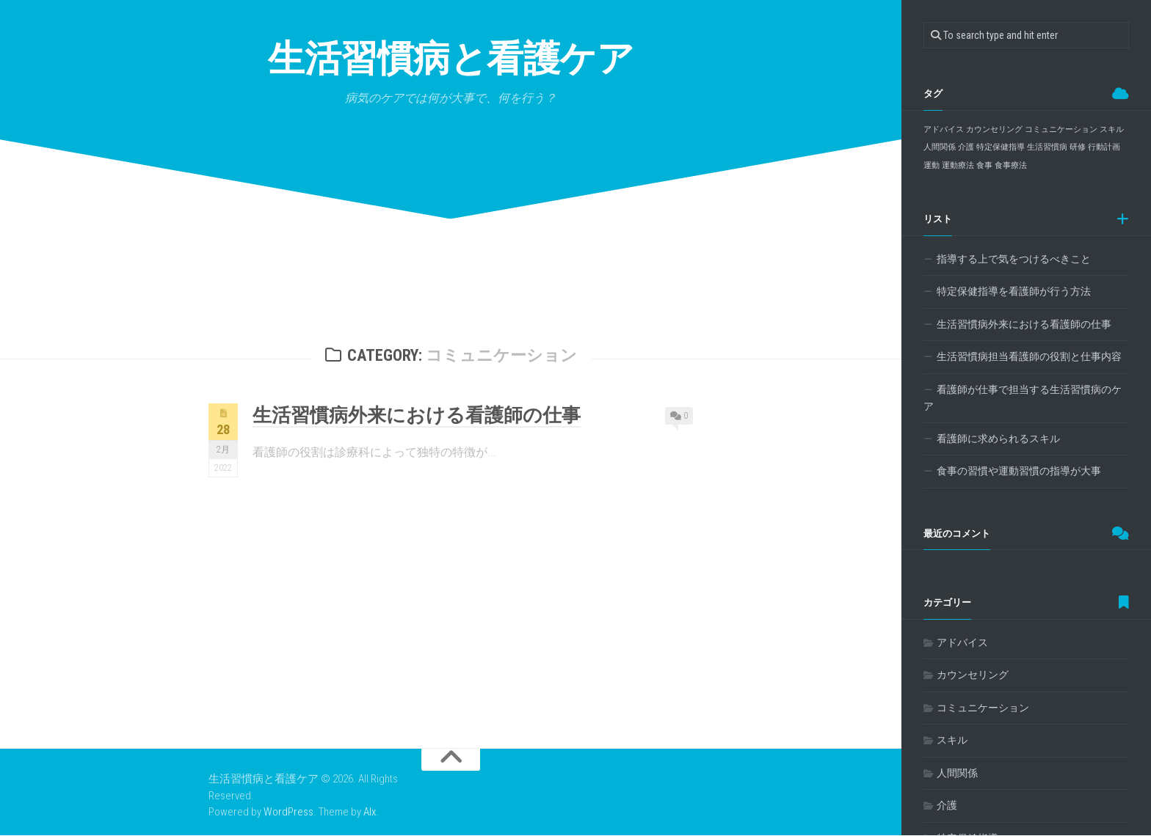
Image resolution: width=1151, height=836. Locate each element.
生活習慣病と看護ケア (451, 58)
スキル (952, 740)
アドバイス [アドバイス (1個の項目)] (943, 129)
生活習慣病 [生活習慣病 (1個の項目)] (1047, 147)
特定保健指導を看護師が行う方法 (1014, 291)
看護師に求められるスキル (998, 438)
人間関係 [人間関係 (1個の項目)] (939, 147)
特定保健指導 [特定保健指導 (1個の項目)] (1000, 147)
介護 (947, 805)
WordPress (288, 812)
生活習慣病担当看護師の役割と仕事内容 (1029, 356)
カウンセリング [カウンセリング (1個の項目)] (994, 129)
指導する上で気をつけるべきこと (1014, 259)
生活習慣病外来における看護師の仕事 (417, 416)
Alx (369, 812)
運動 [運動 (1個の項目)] (931, 165)
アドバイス (962, 642)
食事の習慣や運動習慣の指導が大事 (1019, 471)
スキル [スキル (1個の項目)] (1112, 129)
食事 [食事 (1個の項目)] (984, 165)
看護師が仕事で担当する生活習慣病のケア (1022, 398)
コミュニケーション (983, 708)
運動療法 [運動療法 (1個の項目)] (958, 165)
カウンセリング (973, 675)
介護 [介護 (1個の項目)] (966, 147)
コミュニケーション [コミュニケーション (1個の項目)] (1061, 129)
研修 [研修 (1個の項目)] (1078, 147)
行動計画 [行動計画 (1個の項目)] (1104, 147)
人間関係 (957, 773)
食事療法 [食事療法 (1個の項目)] (1011, 165)
